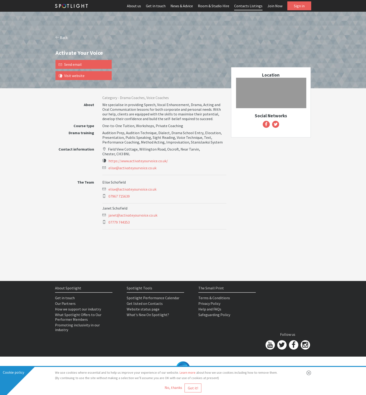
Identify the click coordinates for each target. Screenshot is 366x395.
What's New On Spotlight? (148, 314)
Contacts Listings (248, 6)
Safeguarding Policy (214, 314)
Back (61, 37)
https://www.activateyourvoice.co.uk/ (138, 161)
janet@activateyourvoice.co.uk (132, 215)
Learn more (188, 372)
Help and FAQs (209, 309)
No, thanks (173, 387)
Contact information (76, 149)
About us (134, 6)
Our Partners (65, 303)
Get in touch (156, 6)
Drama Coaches (132, 97)
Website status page (143, 309)
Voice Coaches (157, 97)
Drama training (81, 132)
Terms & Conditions (214, 297)
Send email (70, 64)
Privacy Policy (209, 303)
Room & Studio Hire (213, 6)
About (89, 104)
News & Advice (181, 6)
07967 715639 (119, 196)
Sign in (299, 6)
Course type (84, 125)
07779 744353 (119, 222)
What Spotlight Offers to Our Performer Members (78, 317)
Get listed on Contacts (145, 303)
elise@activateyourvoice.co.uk (132, 168)
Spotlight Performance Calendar (153, 297)
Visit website (72, 75)
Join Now (274, 6)
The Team (85, 182)
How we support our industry (78, 309)
